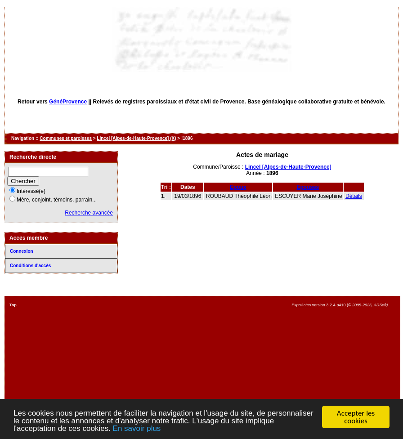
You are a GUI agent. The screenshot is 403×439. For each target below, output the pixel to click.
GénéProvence (68, 102)
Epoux (238, 187)
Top (13, 305)
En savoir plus (137, 429)
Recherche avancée (89, 213)
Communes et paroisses (66, 138)
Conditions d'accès (30, 265)
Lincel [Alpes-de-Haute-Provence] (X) (136, 138)
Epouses (307, 187)
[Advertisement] (242, 366)
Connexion (21, 251)
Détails (353, 196)
